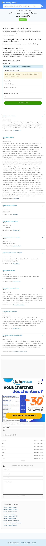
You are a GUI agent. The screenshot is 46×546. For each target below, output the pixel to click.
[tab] (23, 116)
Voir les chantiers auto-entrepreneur (12, 523)
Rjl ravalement (16, 230)
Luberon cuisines (17, 246)
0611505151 (6, 427)
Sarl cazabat (16, 198)
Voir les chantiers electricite (10, 516)
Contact (34, 542)
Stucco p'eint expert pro (19, 304)
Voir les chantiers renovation (10, 509)
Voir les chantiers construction (11, 520)
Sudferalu (15, 214)
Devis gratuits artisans (26, 10)
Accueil (16, 10)
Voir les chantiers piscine (9, 518)
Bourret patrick (16, 281)
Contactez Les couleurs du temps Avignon (22, 465)
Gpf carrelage (16, 263)
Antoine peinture (17, 130)
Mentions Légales (25, 542)
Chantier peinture (9, 2)
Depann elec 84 (16, 328)
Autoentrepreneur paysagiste (20, 351)
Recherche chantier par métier (11, 504)
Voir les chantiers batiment (10, 525)
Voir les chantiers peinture (10, 507)
